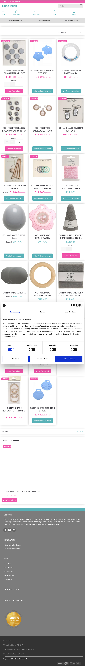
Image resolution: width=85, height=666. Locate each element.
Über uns (7, 641)
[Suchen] (81, 5)
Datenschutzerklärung (13, 654)
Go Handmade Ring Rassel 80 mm (71, 71)
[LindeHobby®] (9, 5)
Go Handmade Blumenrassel (42, 236)
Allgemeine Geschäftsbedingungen (18, 649)
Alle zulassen (69, 359)
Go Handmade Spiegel (14, 293)
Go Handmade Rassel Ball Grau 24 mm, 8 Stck (14, 129)
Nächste (80, 431)
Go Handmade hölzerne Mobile (14, 187)
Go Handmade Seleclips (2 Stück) (71, 129)
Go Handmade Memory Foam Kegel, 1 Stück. (71, 236)
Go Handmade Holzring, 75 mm (42, 294)
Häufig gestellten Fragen (12, 545)
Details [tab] (42, 312)
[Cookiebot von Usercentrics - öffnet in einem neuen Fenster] (72, 305)
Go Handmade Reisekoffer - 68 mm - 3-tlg (14, 411)
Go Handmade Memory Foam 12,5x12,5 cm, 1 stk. (70, 294)
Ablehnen (15, 359)
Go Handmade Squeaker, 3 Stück (42, 129)
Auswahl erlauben (42, 359)
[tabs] (74, 13)
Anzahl (13, 80)
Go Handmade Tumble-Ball (14, 236)
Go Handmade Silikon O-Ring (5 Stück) (42, 187)
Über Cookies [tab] (70, 312)
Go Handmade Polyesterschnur (71, 187)
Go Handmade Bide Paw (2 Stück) (42, 71)
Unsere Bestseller (10, 441)
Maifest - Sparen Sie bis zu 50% (11, 1)
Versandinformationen (12, 549)
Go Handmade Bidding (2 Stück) (42, 409)
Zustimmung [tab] (15, 312)
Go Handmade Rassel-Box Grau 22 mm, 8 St (14, 71)
